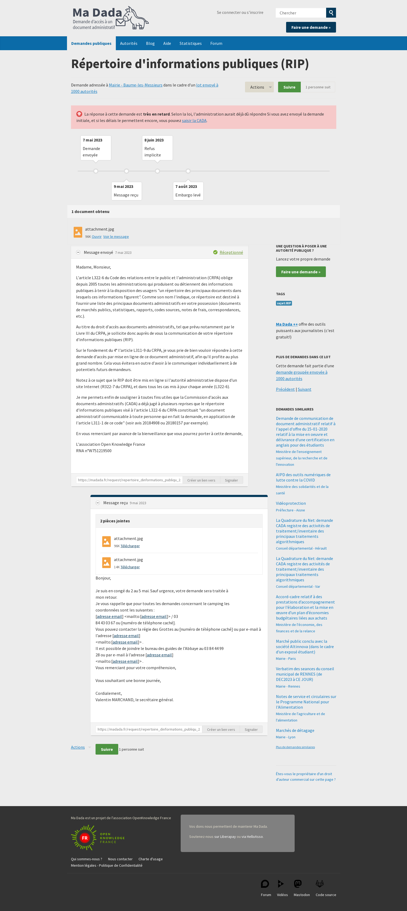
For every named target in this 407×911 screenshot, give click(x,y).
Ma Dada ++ (287, 324)
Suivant (304, 389)
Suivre (289, 87)
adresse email (109, 616)
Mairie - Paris (286, 658)
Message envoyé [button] (99, 252)
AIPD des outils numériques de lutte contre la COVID (303, 477)
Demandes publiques (91, 43)
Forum (216, 43)
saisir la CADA (194, 120)
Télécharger (130, 545)
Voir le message (116, 236)
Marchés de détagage (295, 730)
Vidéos (282, 888)
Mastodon (302, 888)
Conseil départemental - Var (298, 586)
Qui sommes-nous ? (86, 859)
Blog (150, 43)
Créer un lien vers (201, 480)
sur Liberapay (225, 836)
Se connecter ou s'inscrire (240, 12)
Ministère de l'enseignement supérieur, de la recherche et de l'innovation (301, 458)
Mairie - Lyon (285, 737)
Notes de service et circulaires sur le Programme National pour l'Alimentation (306, 702)
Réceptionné (231, 252)
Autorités (128, 43)
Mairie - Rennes (288, 686)
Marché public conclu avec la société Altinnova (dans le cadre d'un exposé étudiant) (305, 646)
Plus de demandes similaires (295, 747)
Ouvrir (97, 236)
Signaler (231, 480)
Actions (257, 87)
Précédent (285, 389)
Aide (167, 43)
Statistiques (191, 43)
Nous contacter (120, 859)
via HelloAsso (252, 836)
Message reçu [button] (116, 502)
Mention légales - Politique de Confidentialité (107, 865)
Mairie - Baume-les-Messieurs (136, 85)
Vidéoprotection (291, 503)
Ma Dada (111, 18)
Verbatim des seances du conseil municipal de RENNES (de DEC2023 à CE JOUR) (305, 674)
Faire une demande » (311, 27)
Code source (326, 888)
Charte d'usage (151, 859)
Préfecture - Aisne (290, 510)
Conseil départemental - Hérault (301, 548)
